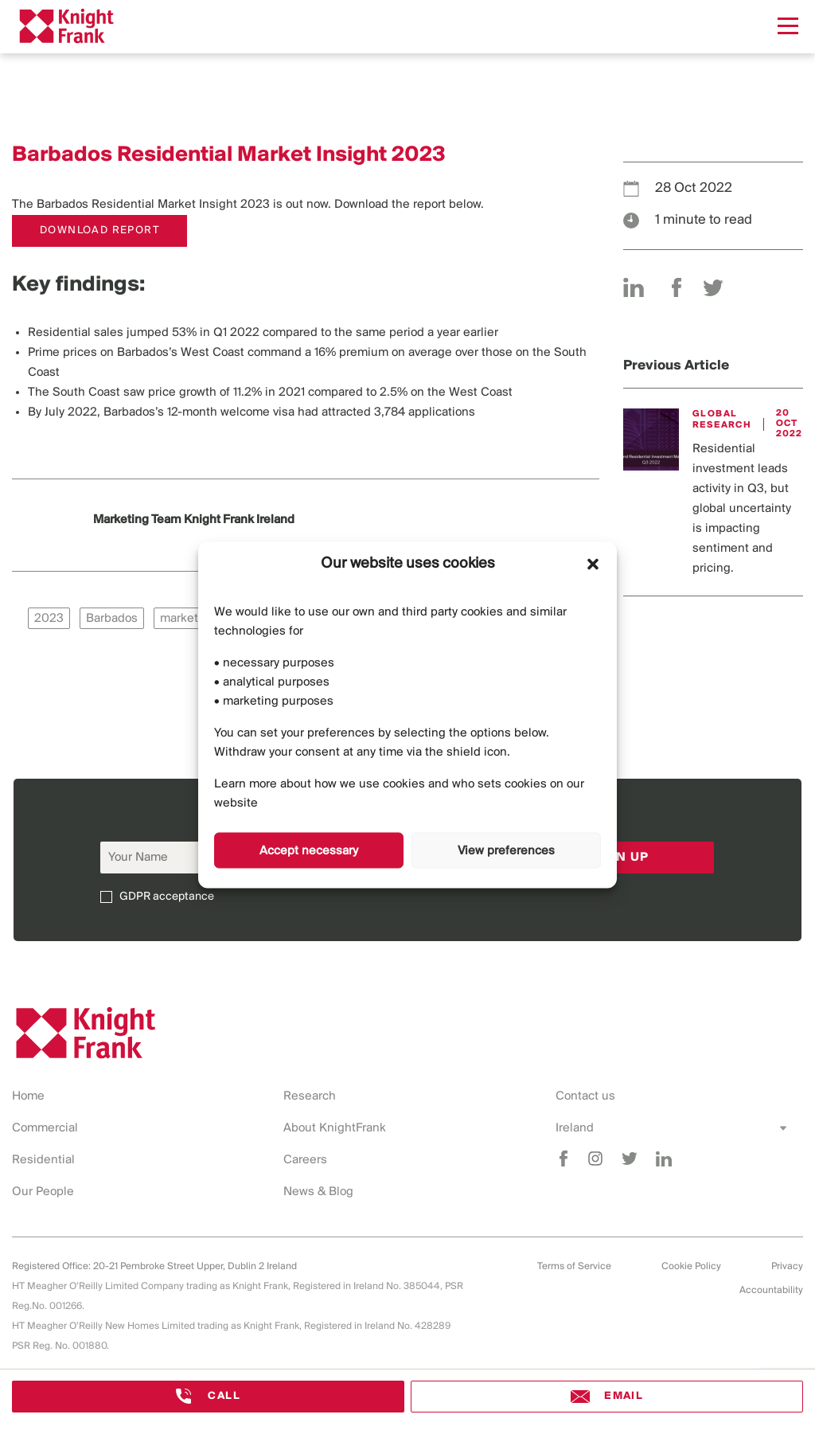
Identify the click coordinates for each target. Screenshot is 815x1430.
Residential (43, 1160)
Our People (43, 1192)
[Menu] (788, 26)
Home (28, 1096)
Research (309, 1096)
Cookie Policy (691, 1266)
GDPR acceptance (166, 897)
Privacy (787, 1266)
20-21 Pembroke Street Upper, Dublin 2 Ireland (195, 1266)
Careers (305, 1160)
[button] (593, 564)
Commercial (45, 1128)
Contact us (585, 1096)
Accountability (771, 1290)
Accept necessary (308, 850)
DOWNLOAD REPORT (99, 230)
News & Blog (318, 1192)
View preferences (506, 850)
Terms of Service (574, 1266)
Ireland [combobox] (575, 1128)
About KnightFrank (334, 1128)
